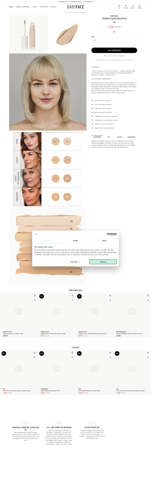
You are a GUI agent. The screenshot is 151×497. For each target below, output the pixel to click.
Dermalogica (45, 332)
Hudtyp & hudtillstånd (22, 7)
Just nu (34, 7)
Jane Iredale (114, 16)
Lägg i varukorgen (114, 50)
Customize (75, 262)
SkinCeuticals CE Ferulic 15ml (13, 333)
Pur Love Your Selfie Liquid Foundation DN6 (130, 391)
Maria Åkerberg (121, 332)
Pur (4, 389)
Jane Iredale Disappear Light (50, 391)
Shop (11, 7)
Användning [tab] (97, 137)
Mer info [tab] (120, 137)
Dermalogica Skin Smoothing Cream (53, 333)
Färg (93, 37)
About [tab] (104, 240)
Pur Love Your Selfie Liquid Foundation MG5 (17, 391)
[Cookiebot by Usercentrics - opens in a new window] (108, 234)
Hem (66, 12)
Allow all (103, 262)
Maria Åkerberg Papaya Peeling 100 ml (129, 333)
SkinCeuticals (7, 332)
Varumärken (44, 7)
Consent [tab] (47, 240)
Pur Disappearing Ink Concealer (89, 391)
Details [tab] (75, 240)
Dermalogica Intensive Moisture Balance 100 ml (94, 333)
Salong (53, 7)
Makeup (76, 12)
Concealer (83, 12)
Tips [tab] (108, 137)
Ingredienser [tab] (131, 137)
